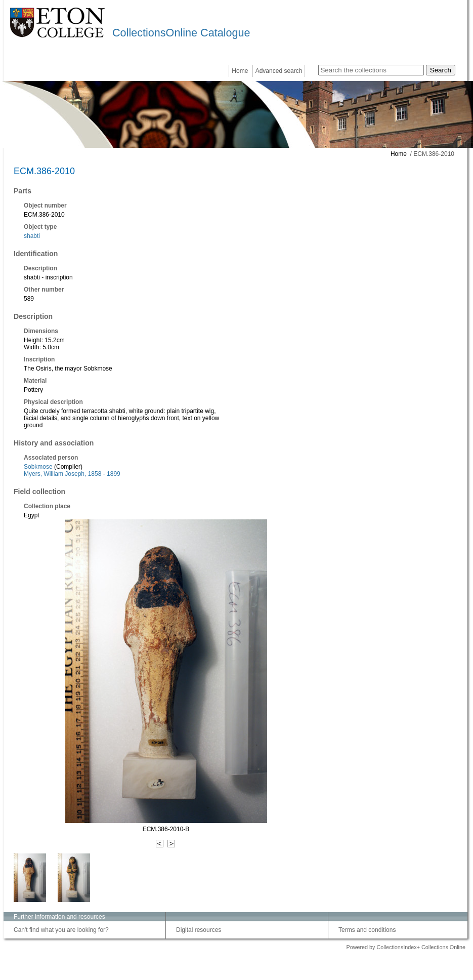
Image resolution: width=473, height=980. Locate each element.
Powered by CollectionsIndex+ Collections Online (405, 947)
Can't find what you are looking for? (61, 929)
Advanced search (279, 70)
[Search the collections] (371, 70)
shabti (32, 235)
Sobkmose (38, 466)
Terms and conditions (367, 929)
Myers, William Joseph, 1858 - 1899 (72, 473)
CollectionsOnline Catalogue (181, 32)
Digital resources (198, 929)
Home (240, 70)
